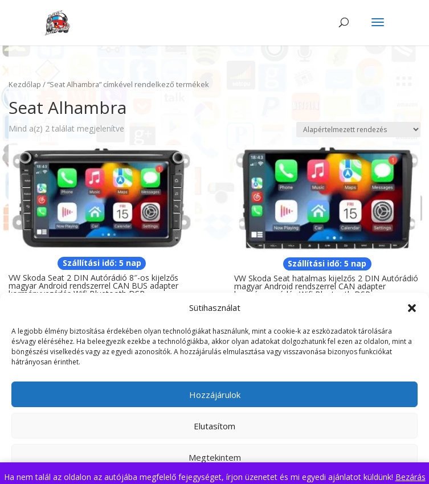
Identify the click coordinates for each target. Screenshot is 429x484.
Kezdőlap (25, 84)
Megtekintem (215, 457)
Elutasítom (214, 426)
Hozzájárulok (214, 394)
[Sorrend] (358, 129)
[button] (412, 308)
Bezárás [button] (410, 476)
